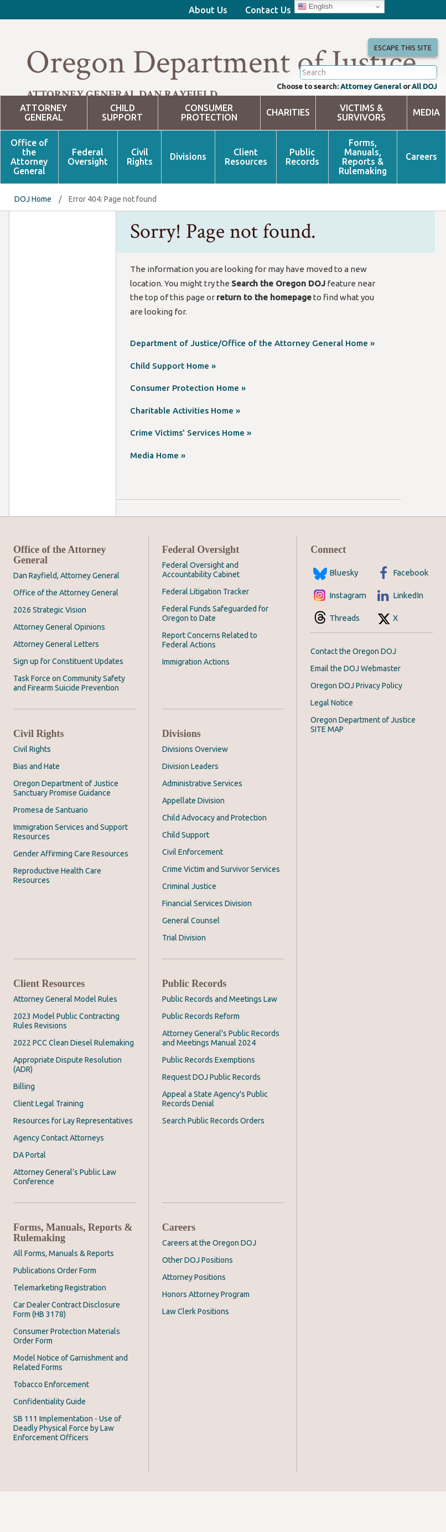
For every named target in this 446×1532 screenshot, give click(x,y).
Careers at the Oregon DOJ (209, 1283)
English (315, 6)
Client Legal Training (48, 1143)
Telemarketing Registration (59, 1328)
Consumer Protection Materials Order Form (66, 1376)
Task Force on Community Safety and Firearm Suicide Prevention (69, 723)
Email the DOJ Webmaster (355, 708)
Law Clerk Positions (195, 1351)
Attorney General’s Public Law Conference (64, 1217)
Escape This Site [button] (401, 58)
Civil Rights (140, 196)
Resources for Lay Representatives (73, 1161)
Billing (24, 1126)
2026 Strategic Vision (49, 650)
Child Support (122, 152)
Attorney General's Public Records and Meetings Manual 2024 (220, 1078)
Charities (288, 153)
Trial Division (184, 978)
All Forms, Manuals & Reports (63, 1293)
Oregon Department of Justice (221, 62)
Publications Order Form (54, 1310)
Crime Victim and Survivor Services (221, 909)
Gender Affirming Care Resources (70, 894)
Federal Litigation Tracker (205, 632)
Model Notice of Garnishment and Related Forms (70, 1403)
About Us (208, 10)
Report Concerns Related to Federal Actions (209, 680)
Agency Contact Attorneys (58, 1178)
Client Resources (246, 196)
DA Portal (29, 1195)
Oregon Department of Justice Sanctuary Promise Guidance (65, 828)
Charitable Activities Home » (185, 450)
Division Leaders (190, 806)
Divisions (188, 197)
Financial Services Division (207, 943)
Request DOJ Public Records (211, 1117)
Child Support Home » (173, 405)
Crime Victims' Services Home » (190, 473)
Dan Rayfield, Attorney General (66, 615)
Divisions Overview (195, 789)
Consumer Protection (209, 152)
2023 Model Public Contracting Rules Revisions (66, 1061)
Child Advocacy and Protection (214, 858)
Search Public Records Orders (213, 1161)
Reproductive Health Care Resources (57, 916)
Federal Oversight (88, 196)
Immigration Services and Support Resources (70, 872)
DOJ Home (32, 238)
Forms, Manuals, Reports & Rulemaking (363, 197)
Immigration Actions (196, 702)
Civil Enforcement (192, 892)
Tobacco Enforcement (51, 1424)
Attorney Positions (194, 1317)
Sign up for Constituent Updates (68, 701)
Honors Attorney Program (206, 1334)
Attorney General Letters (56, 684)
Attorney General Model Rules (65, 1039)
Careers (421, 197)
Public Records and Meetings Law (219, 1039)
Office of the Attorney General (29, 197)
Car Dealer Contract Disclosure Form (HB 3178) (66, 1350)
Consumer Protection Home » (188, 428)
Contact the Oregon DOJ (353, 691)
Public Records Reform (201, 1056)
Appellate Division (193, 840)
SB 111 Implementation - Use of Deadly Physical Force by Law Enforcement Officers (67, 1468)
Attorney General (362, 125)
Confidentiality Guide (49, 1441)
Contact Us (268, 10)
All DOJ (422, 125)
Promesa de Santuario (50, 850)
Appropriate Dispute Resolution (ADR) (67, 1105)
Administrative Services (202, 823)
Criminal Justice (189, 926)
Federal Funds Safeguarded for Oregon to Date (215, 654)
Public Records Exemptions (208, 1100)
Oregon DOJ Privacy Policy (356, 725)
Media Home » (157, 495)
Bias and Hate (36, 806)
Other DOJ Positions (197, 1300)
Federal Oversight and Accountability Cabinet (201, 610)
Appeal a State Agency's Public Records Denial (215, 1139)
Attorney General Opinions (59, 667)
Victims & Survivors (361, 152)
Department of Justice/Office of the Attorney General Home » (252, 383)
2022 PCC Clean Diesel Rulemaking (73, 1083)
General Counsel (191, 960)
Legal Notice (331, 743)
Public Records (302, 196)
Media (426, 153)
